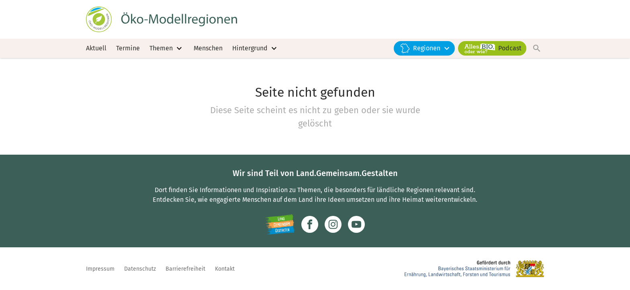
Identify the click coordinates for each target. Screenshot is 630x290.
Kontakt (225, 268)
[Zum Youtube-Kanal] (356, 224)
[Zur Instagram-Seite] (333, 224)
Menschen (208, 48)
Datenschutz (140, 268)
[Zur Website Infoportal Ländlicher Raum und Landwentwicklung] (280, 224)
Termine (128, 48)
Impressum (100, 268)
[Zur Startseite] (161, 19)
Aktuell (96, 48)
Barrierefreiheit (185, 268)
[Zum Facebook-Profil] (309, 224)
